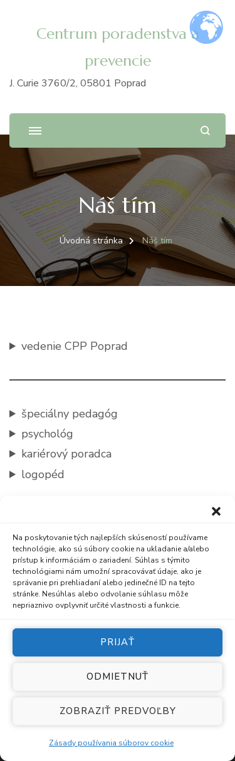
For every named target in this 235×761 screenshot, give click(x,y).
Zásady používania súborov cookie (111, 747)
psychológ (47, 433)
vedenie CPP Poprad (74, 346)
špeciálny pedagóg (69, 413)
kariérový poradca (66, 453)
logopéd (43, 474)
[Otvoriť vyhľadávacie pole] (205, 130)
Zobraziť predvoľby (118, 714)
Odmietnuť (117, 680)
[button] (216, 515)
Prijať (117, 646)
